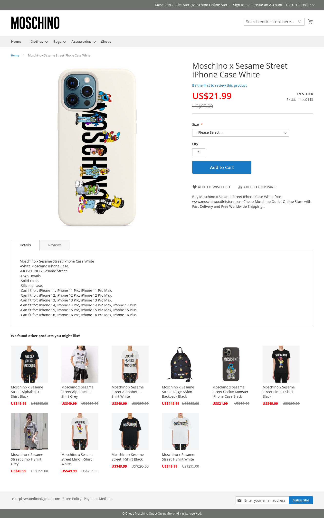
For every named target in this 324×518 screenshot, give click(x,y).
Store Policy (72, 498)
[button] (300, 5)
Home (15, 55)
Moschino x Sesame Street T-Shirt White (178, 456)
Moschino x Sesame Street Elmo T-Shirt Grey (27, 459)
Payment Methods (98, 498)
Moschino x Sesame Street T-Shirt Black (128, 456)
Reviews (54, 245)
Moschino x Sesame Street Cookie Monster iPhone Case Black (230, 392)
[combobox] (274, 22)
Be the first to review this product (219, 85)
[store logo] (35, 23)
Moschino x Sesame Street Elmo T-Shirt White (77, 459)
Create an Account (267, 4)
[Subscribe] (301, 500)
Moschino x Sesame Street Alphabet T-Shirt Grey (77, 392)
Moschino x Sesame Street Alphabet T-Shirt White (128, 392)
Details (25, 245)
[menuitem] (16, 41)
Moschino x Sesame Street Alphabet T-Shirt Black (27, 392)
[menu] (162, 41)
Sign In (238, 4)
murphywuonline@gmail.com (36, 498)
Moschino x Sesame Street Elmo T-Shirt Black (279, 392)
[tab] (25, 245)
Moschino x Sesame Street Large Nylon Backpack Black (178, 392)
